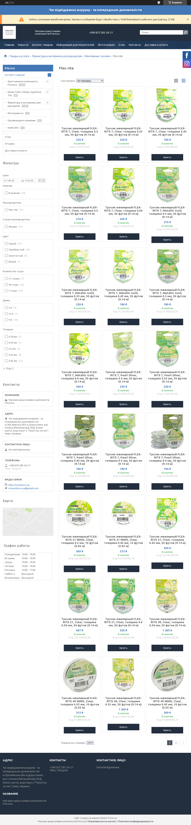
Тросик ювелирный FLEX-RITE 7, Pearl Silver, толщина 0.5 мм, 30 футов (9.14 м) (123, 459)
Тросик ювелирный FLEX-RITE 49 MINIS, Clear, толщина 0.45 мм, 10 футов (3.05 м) (167, 702)
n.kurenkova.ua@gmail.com (23, 488)
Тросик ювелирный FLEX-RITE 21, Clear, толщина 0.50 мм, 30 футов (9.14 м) (79, 622)
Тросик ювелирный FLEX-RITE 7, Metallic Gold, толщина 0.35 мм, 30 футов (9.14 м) (79, 294)
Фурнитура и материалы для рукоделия (57, 56)
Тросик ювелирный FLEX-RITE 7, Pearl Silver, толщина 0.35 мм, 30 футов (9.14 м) (167, 376)
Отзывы (10, 143)
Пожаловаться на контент (102, 821)
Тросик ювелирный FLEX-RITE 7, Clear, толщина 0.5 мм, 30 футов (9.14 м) (79, 210)
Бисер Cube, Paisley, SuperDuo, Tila (25, 94)
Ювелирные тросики (97, 56)
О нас (121, 44)
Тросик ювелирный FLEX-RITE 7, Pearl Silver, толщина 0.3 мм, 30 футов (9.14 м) (123, 376)
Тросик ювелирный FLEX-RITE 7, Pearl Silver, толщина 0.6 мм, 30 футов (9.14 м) (167, 459)
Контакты (135, 44)
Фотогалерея (106, 44)
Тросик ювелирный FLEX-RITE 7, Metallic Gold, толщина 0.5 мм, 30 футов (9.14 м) (167, 294)
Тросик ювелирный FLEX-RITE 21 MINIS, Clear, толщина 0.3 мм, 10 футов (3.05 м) (79, 541)
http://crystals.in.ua (19, 485)
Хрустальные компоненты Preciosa (23, 83)
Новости (23, 44)
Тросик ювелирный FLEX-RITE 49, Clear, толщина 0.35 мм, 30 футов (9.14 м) (123, 701)
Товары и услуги (19, 56)
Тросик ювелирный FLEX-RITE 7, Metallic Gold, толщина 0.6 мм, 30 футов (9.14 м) (79, 376)
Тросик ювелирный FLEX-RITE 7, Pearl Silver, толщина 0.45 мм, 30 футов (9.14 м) (79, 459)
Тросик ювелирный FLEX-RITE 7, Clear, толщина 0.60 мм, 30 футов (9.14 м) (123, 210)
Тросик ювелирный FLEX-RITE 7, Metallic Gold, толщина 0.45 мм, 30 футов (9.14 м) (123, 294)
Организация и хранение (22, 120)
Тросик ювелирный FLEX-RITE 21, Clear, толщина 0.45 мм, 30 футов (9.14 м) (167, 539)
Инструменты (16, 113)
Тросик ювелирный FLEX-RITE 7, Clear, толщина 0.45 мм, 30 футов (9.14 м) (167, 131)
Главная (9, 44)
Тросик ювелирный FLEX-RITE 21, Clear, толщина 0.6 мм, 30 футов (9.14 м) (123, 622)
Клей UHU (13, 127)
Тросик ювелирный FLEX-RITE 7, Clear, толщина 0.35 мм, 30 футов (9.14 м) (123, 131)
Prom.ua (112, 818)
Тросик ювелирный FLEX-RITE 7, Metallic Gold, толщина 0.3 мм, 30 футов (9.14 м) (167, 212)
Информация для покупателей (75, 44)
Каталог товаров (42, 44)
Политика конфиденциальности (135, 821)
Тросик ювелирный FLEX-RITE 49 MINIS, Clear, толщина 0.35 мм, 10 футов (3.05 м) (79, 702)
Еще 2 (9, 368)
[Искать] (185, 32)
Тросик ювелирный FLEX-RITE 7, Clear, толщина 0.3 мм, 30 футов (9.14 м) (79, 131)
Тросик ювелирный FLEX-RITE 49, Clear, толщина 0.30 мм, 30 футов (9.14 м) (167, 622)
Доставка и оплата (156, 44)
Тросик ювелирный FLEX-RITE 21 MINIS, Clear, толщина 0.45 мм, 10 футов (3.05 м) (123, 541)
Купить (80, 157)
